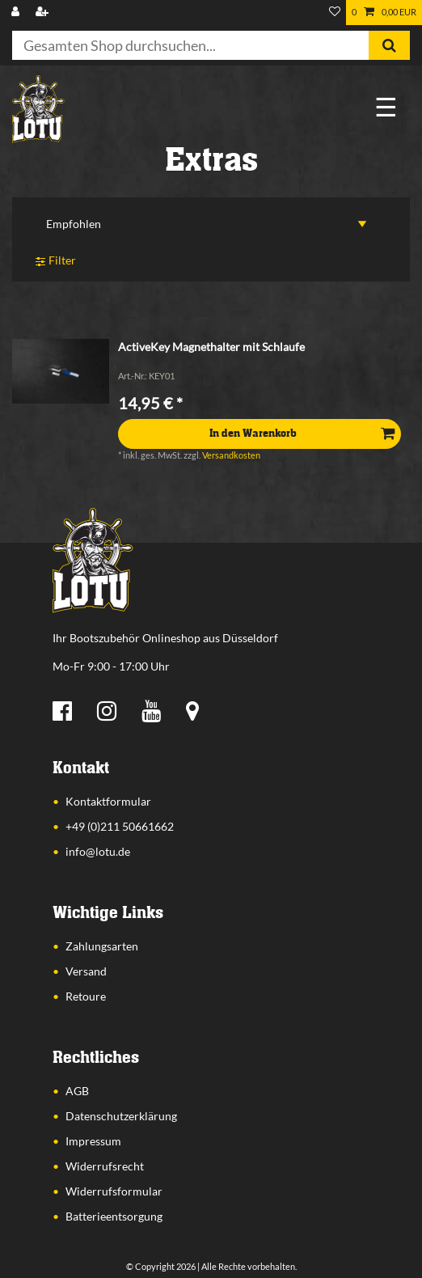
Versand (86, 971)
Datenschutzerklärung (121, 1116)
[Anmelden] (17, 12)
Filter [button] (56, 261)
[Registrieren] (43, 12)
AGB (77, 1091)
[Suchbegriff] (190, 45)
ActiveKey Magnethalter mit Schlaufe (211, 346)
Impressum (93, 1141)
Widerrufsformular (113, 1191)
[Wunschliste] (334, 12)
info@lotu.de (97, 851)
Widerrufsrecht (104, 1166)
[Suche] (389, 45)
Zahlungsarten (101, 946)
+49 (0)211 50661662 (119, 826)
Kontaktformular (108, 801)
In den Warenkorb (302, 433)
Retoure (85, 996)
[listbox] (60, 371)
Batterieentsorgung (113, 1216)
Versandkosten (231, 455)
